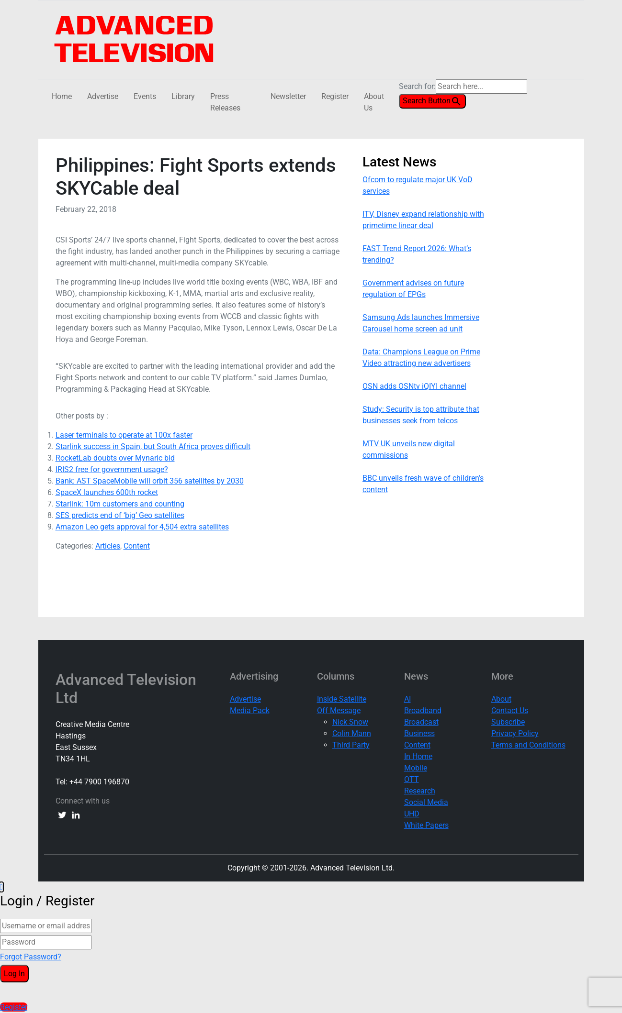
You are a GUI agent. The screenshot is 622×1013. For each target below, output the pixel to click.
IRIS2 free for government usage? (112, 469)
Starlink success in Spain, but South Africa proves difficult (153, 446)
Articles (107, 546)
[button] (1, 887)
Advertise (102, 96)
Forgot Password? (30, 956)
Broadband (422, 710)
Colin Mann (351, 733)
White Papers (426, 825)
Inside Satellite (341, 699)
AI (407, 699)
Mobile (415, 767)
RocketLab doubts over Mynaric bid (115, 457)
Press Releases (225, 102)
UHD (411, 813)
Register (335, 96)
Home (62, 96)
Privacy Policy (515, 733)
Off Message (339, 710)
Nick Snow (350, 722)
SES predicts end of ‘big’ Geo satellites (120, 515)
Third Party (351, 744)
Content (137, 546)
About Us (374, 102)
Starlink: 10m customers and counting (120, 503)
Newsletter (288, 96)
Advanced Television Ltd (126, 689)
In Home (418, 756)
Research (419, 790)
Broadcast (421, 722)
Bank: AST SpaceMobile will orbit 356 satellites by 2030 (150, 480)
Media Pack (250, 710)
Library (183, 96)
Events (145, 96)
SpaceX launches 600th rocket (107, 492)
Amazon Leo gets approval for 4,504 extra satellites (142, 526)
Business (419, 733)
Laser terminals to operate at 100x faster (124, 435)
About (501, 699)
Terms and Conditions (528, 744)
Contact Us (509, 710)
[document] (311, 947)
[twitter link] (62, 814)
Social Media (426, 802)
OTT (411, 779)
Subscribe (508, 722)
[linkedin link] (75, 814)
